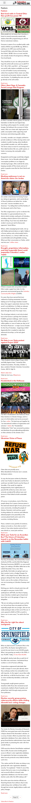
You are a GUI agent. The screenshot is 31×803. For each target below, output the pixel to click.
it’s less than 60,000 (20, 654)
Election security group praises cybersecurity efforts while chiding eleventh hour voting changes (15, 700)
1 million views (14, 242)
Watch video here (6, 373)
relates (9, 426)
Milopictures (17, 375)
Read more (4, 83)
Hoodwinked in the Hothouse (12, 381)
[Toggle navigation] (4, 3)
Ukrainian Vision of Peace (11, 438)
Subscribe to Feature (7, 801)
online (8, 421)
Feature (4, 11)
